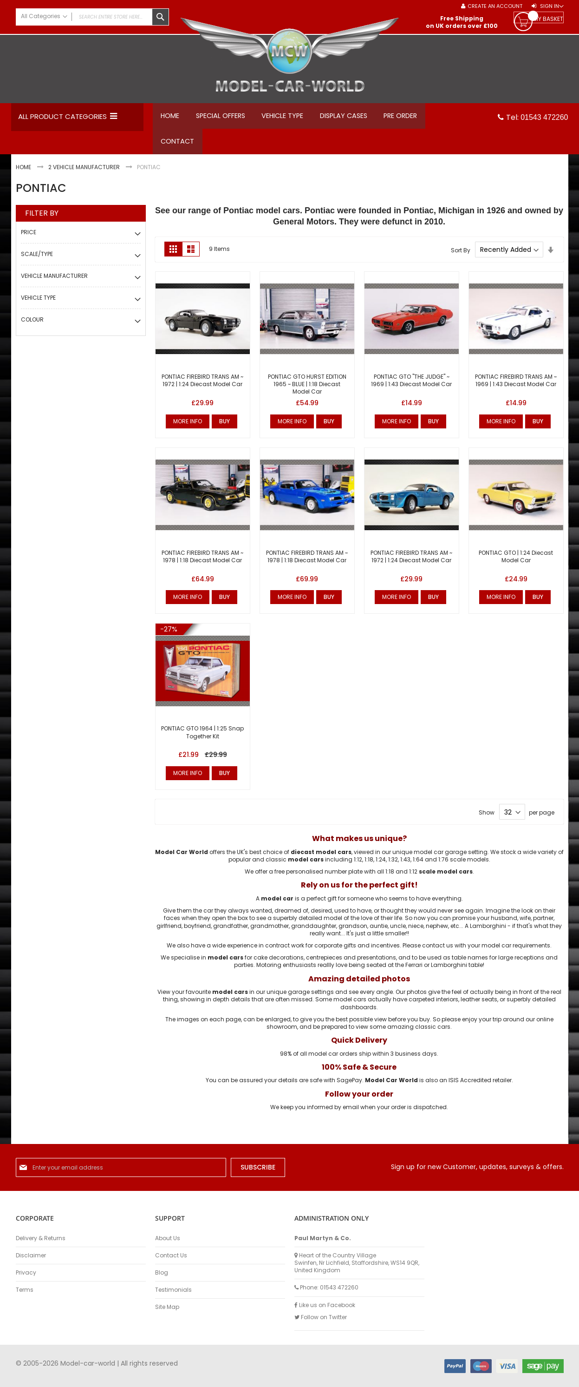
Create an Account (495, 6)
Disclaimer (31, 1255)
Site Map (167, 1307)
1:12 (358, 864)
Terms (24, 1290)
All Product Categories (62, 116)
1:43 (405, 864)
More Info (187, 426)
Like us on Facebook (324, 1305)
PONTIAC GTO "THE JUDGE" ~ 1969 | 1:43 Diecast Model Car (411, 385)
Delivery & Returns (40, 1238)
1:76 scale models (463, 864)
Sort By (460, 254)
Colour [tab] (32, 324)
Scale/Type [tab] (37, 259)
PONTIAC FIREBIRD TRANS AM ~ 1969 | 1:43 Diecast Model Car (516, 385)
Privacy (26, 1272)
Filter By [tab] (42, 218)
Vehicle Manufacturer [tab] (54, 280)
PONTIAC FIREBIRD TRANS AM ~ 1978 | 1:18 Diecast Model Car (202, 561)
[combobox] (92, 17)
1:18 (368, 864)
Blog (161, 1272)
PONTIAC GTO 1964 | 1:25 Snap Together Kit (202, 737)
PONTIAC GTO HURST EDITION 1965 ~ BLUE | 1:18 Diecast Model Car (307, 388)
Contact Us (171, 1255)
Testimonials (173, 1290)
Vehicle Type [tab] (38, 302)
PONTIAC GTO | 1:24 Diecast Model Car (516, 561)
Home (24, 172)
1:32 (393, 864)
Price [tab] (28, 237)
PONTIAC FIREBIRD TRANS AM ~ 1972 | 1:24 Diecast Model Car (202, 385)
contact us (437, 950)
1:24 (381, 864)
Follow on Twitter (320, 1317)
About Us (167, 1238)
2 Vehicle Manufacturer (84, 172)
